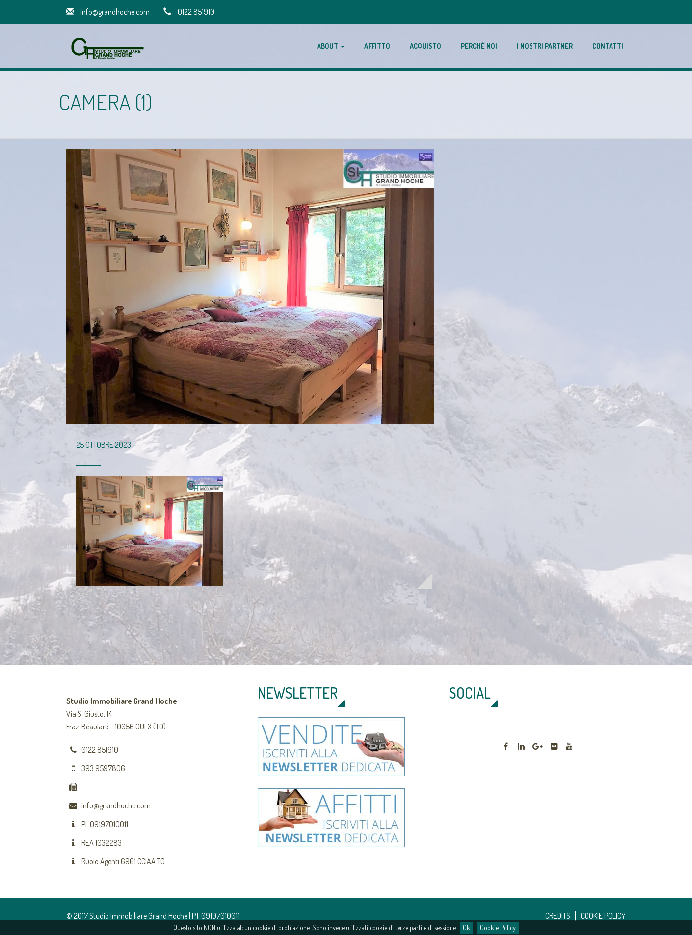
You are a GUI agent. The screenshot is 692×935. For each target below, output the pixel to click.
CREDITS (557, 916)
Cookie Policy (498, 927)
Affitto (377, 46)
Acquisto (425, 46)
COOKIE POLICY (603, 916)
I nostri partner (545, 46)
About (331, 46)
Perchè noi (479, 46)
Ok (466, 927)
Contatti (607, 46)
